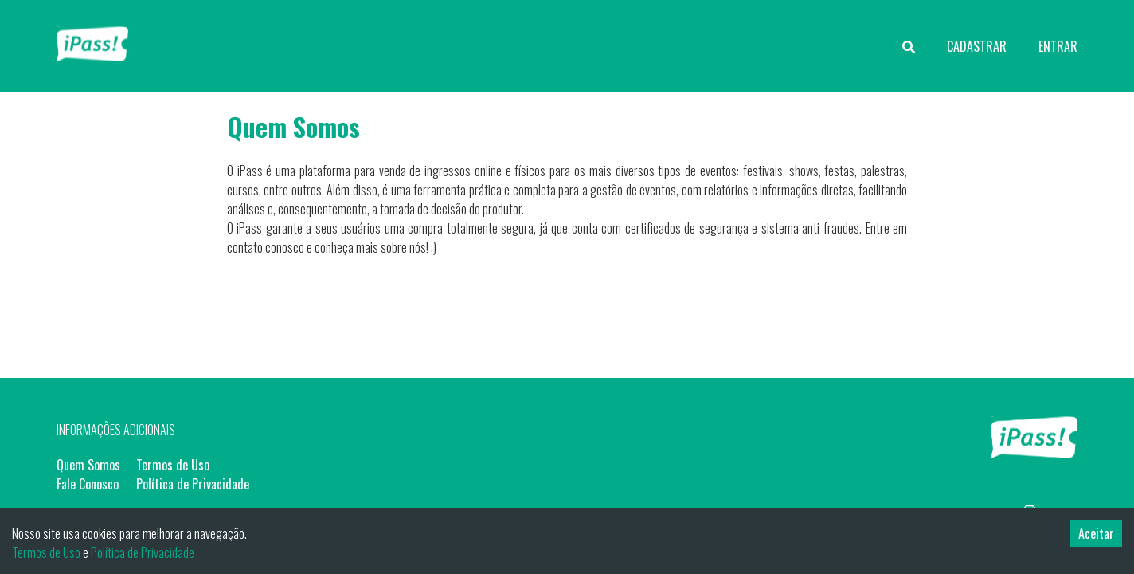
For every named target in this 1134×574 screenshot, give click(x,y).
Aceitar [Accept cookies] (1096, 533)
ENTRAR (1057, 46)
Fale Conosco (88, 483)
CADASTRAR (977, 46)
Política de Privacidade (192, 483)
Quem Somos (88, 464)
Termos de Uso (172, 464)
